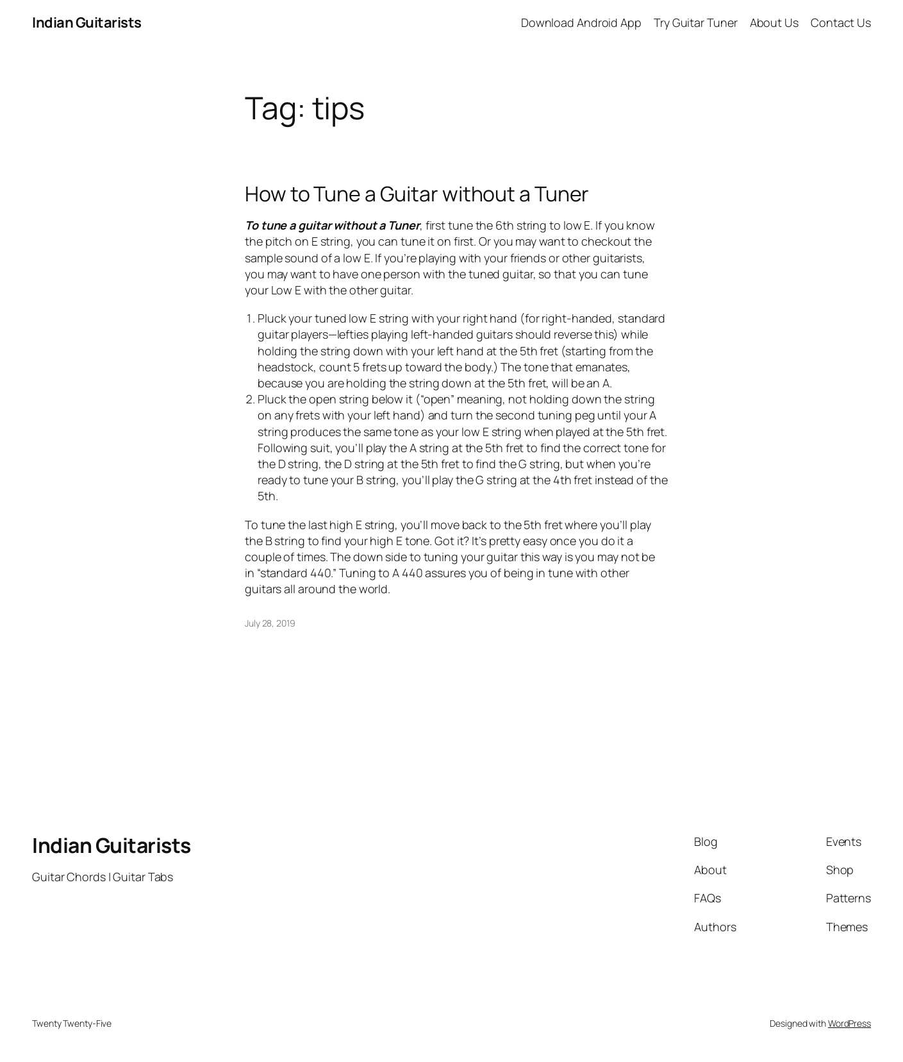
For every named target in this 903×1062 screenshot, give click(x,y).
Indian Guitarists (111, 845)
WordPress (849, 1023)
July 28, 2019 (270, 623)
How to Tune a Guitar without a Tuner (417, 193)
